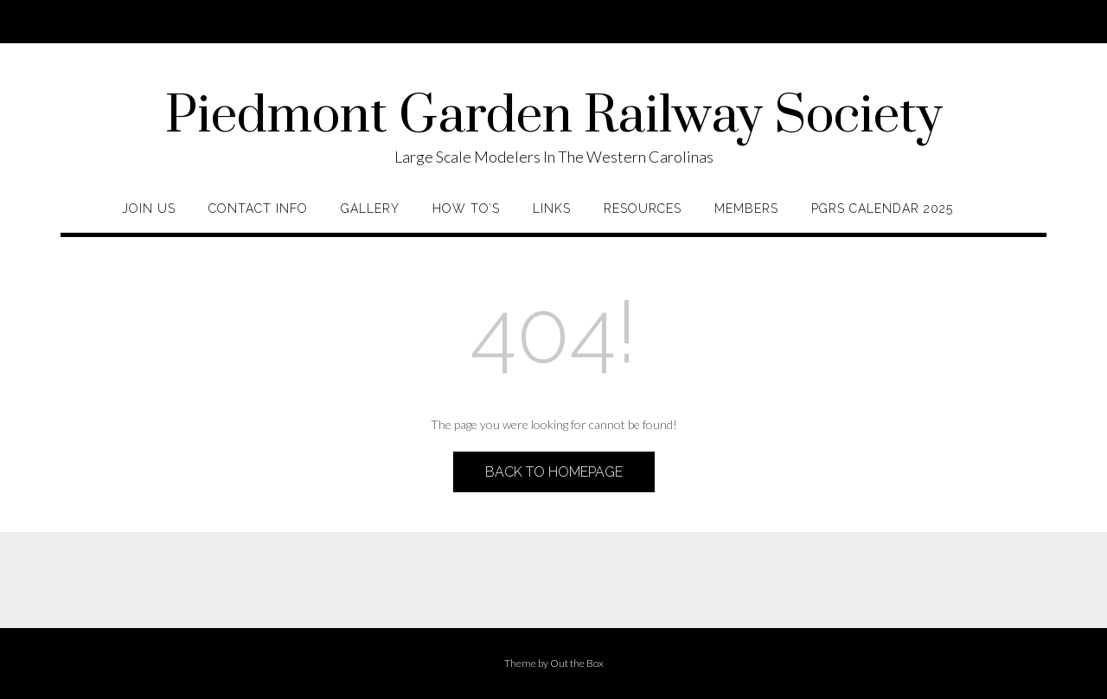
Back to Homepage (554, 472)
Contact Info (258, 208)
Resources (642, 208)
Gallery (370, 208)
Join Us (149, 208)
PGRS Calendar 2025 (882, 208)
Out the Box (577, 663)
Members (746, 208)
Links (552, 208)
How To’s (466, 208)
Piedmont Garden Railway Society (554, 117)
